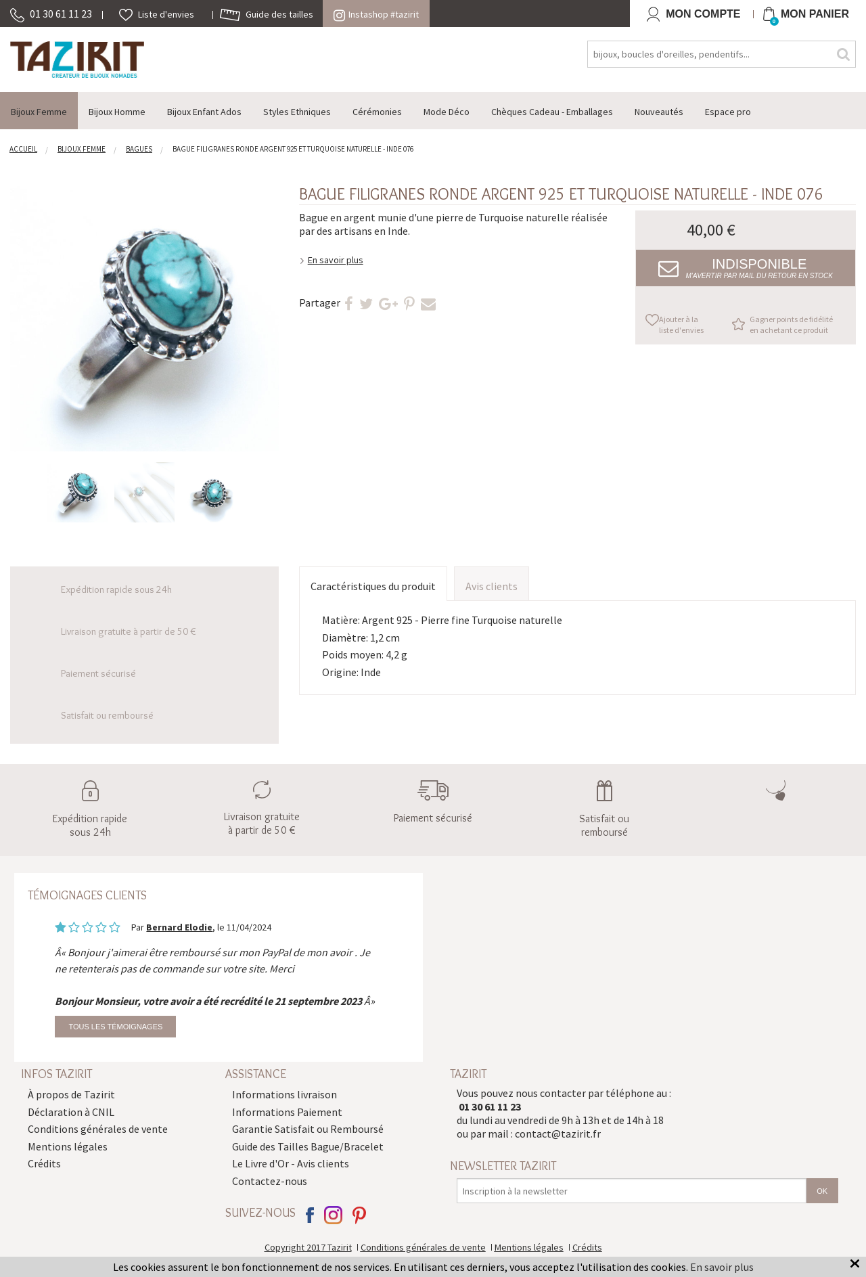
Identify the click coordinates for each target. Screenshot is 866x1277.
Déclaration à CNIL (71, 1112)
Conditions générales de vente (98, 1129)
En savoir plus (335, 260)
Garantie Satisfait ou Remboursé (308, 1129)
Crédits (44, 1163)
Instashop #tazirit (376, 14)
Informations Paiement (287, 1112)
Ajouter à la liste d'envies (681, 324)
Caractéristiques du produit (373, 586)
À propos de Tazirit (71, 1094)
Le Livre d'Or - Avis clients (290, 1163)
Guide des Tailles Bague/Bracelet (308, 1146)
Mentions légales (68, 1146)
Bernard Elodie (179, 927)
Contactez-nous (269, 1181)
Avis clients (491, 586)
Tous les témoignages (115, 1027)
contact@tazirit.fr (558, 1133)
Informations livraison (284, 1094)
